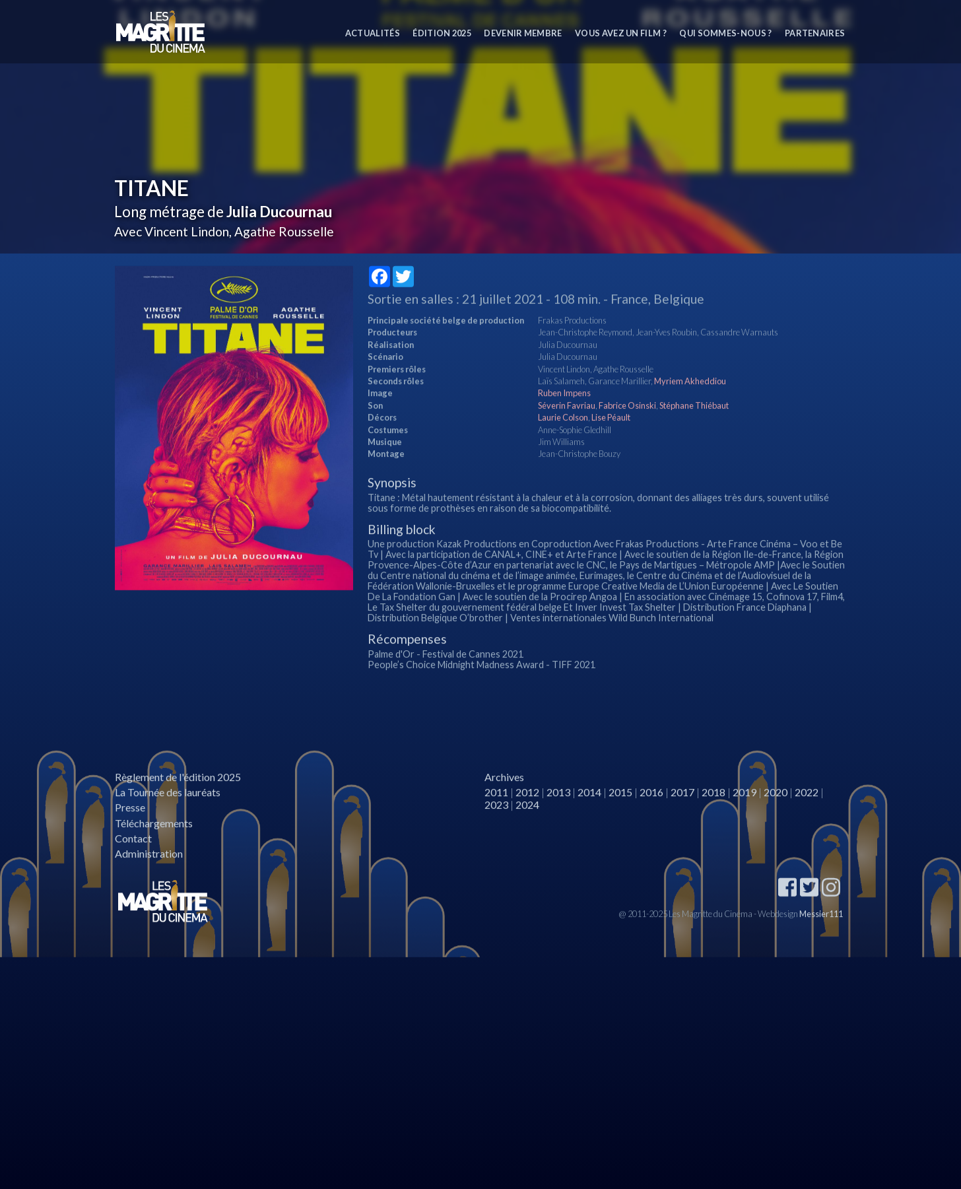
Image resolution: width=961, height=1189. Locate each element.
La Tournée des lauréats (167, 819)
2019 (744, 819)
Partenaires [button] (815, 33)
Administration (149, 881)
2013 (558, 819)
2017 (682, 819)
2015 (620, 819)
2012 (527, 819)
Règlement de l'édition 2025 (178, 804)
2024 (527, 832)
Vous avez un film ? (621, 33)
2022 (806, 819)
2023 (496, 832)
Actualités (372, 33)
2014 (589, 819)
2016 (651, 819)
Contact (133, 865)
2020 (775, 819)
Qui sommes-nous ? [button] (725, 33)
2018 (713, 819)
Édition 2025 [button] (442, 33)
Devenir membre (523, 33)
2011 (496, 819)
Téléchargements (154, 850)
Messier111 (821, 940)
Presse (130, 835)
